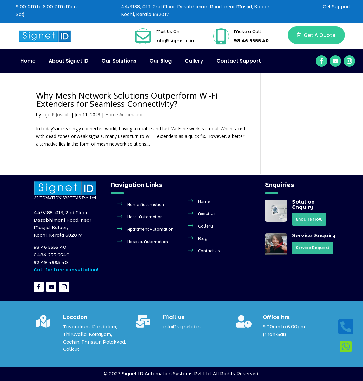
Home (28, 61)
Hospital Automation (147, 241)
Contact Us (209, 250)
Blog (203, 238)
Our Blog (160, 61)
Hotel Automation (145, 216)
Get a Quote (319, 35)
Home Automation (124, 115)
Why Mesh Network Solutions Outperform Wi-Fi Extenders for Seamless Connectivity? (127, 99)
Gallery (194, 61)
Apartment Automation (150, 229)
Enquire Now (309, 219)
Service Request (312, 247)
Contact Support (238, 61)
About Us (206, 213)
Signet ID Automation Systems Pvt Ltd (166, 374)
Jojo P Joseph (56, 115)
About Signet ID (69, 61)
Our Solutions (119, 61)
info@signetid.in (174, 41)
